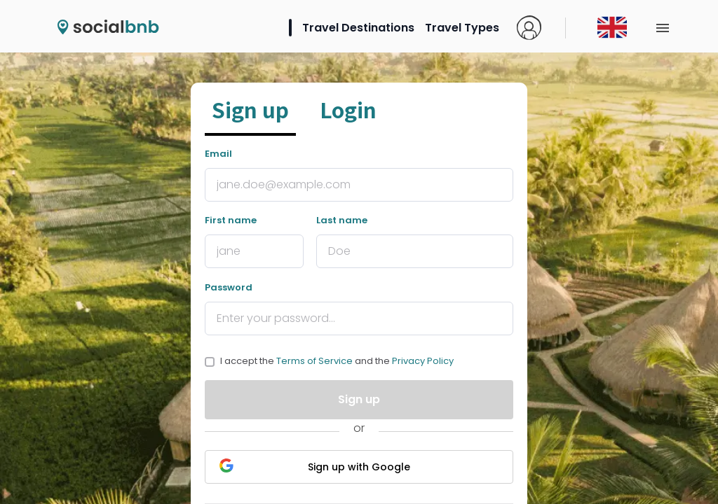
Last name (341, 220)
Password (228, 287)
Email (218, 153)
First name (231, 220)
